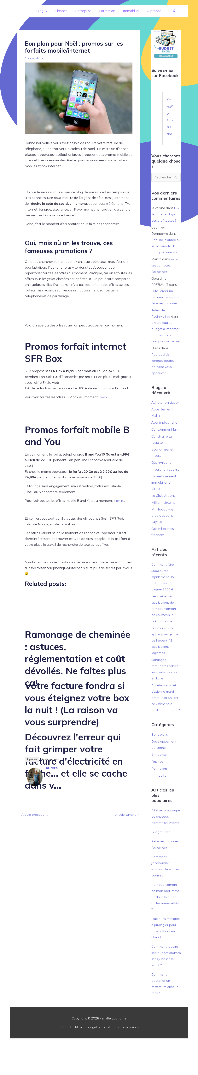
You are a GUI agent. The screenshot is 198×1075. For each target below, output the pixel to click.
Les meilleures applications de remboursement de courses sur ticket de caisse (164, 628)
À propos (32, 759)
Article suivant (126, 815)
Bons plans (34, 58)
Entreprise (159, 780)
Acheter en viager (165, 421)
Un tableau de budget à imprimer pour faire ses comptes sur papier (164, 347)
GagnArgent (161, 481)
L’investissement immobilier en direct (163, 502)
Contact (63, 1059)
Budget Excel (162, 857)
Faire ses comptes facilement (164, 272)
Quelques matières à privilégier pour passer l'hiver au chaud (163, 956)
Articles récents (50, 759)
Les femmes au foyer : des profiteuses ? (165, 214)
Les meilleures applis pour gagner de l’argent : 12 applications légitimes (166, 660)
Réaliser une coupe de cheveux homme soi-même (166, 842)
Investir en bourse (165, 488)
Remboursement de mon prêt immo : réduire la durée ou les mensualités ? (165, 922)
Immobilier (159, 801)
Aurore (52, 768)
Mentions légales (87, 1059)
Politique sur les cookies (122, 1059)
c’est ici (104, 397)
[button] (175, 11)
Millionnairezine (163, 522)
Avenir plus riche (164, 441)
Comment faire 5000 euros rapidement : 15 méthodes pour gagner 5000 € (163, 596)
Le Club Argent (163, 515)
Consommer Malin (165, 448)
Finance (157, 787)
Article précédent (33, 815)
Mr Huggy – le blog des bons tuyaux (162, 535)
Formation (159, 794)
